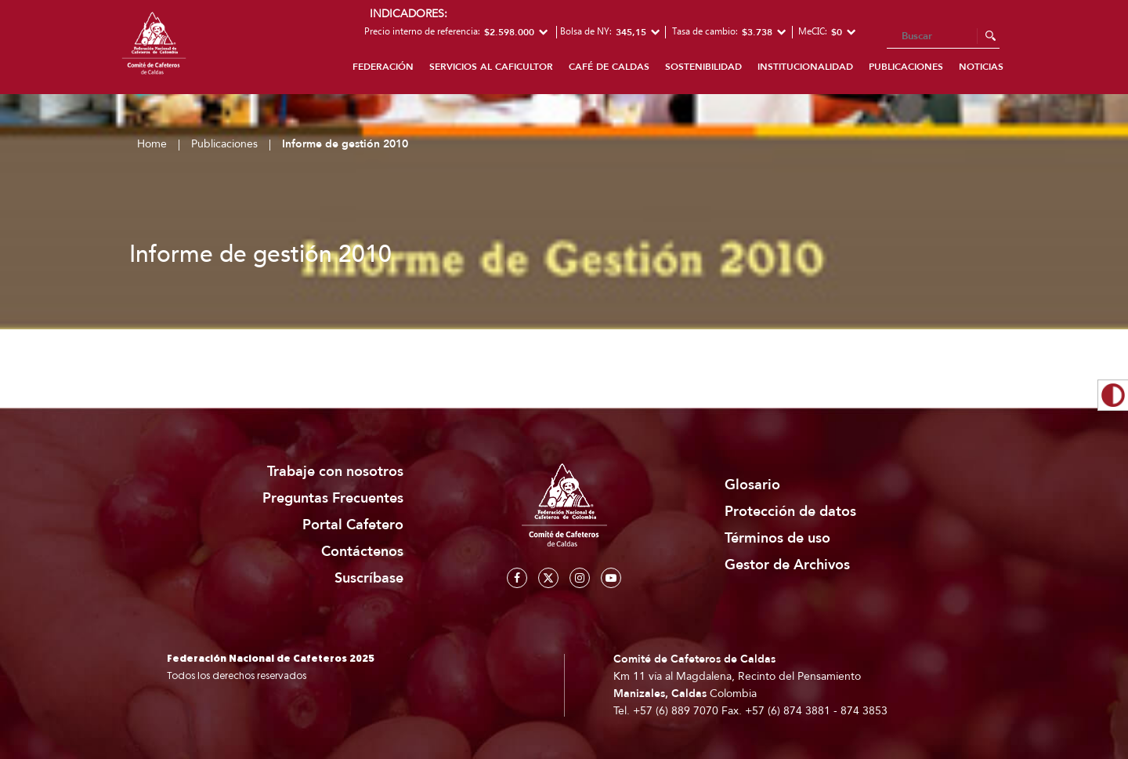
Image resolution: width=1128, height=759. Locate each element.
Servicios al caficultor (491, 66)
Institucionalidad (805, 66)
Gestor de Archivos (787, 565)
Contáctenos (362, 551)
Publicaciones (906, 66)
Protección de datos (790, 511)
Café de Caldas (609, 66)
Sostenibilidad (703, 66)
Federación (383, 66)
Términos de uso (777, 538)
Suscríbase (368, 578)
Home (152, 143)
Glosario (752, 485)
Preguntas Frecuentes (332, 498)
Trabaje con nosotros (335, 471)
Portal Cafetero (352, 525)
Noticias (981, 66)
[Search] (943, 37)
